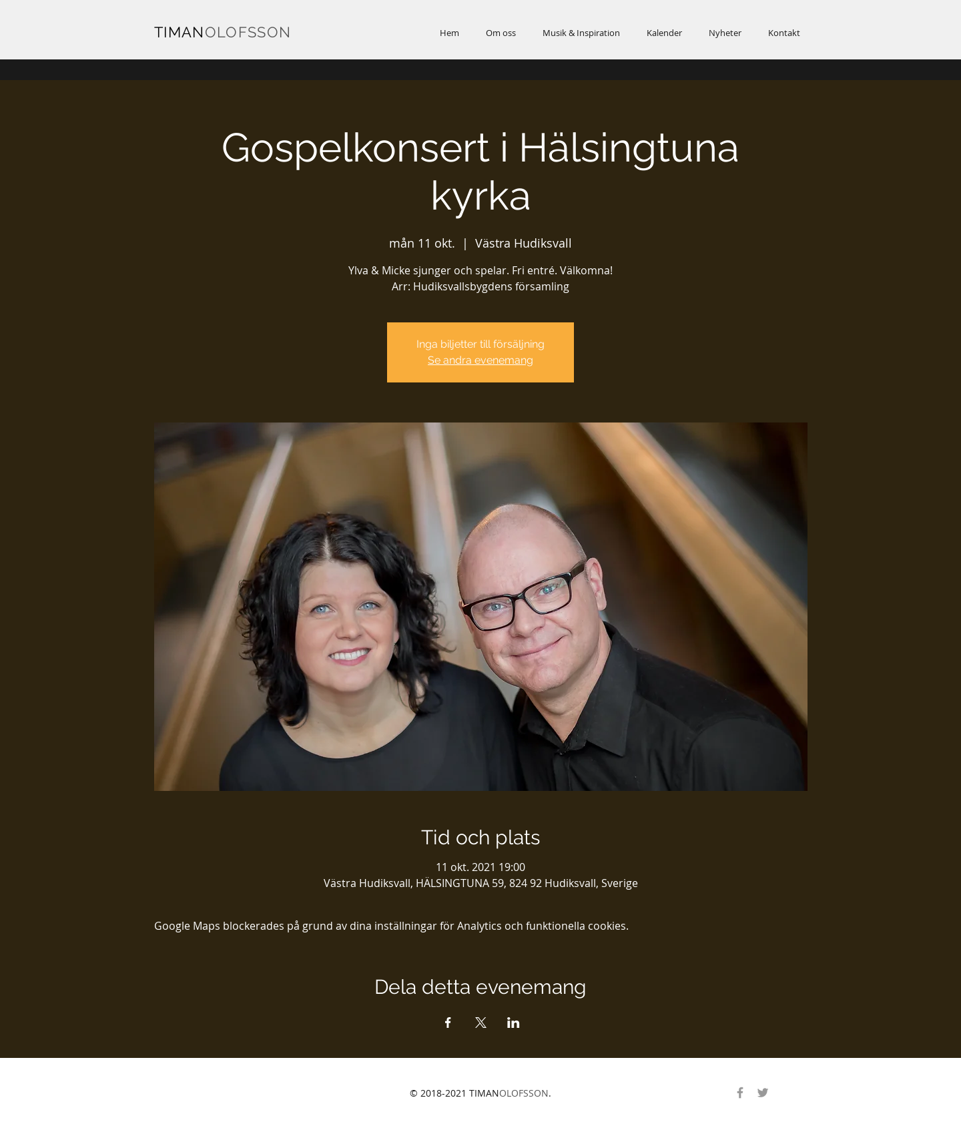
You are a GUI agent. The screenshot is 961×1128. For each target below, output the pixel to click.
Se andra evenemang (480, 360)
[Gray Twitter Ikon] (762, 1092)
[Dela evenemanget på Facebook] (448, 1022)
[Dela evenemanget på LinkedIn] (513, 1022)
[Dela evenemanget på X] (480, 1022)
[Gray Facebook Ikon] (740, 1092)
